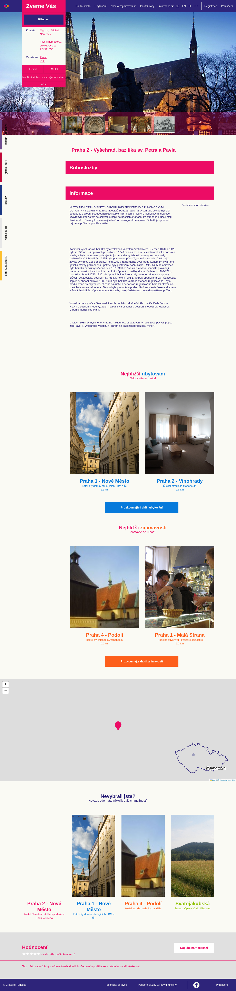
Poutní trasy (147, 6)
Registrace (210, 6)
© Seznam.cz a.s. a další (226, 780)
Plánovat (43, 19)
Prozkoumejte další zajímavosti (142, 661)
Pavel (43, 57)
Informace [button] (166, 6)
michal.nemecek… (51, 41)
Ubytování (101, 6)
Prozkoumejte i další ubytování (142, 507)
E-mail (33, 69)
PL (190, 6)
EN (184, 6)
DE (196, 6)
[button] (118, 725)
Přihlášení (227, 6)
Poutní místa (83, 6)
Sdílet (54, 69)
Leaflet (213, 780)
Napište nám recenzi (194, 947)
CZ (177, 6)
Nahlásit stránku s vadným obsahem (43, 77)
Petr (42, 61)
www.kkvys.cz (48, 45)
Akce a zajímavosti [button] (123, 6)
